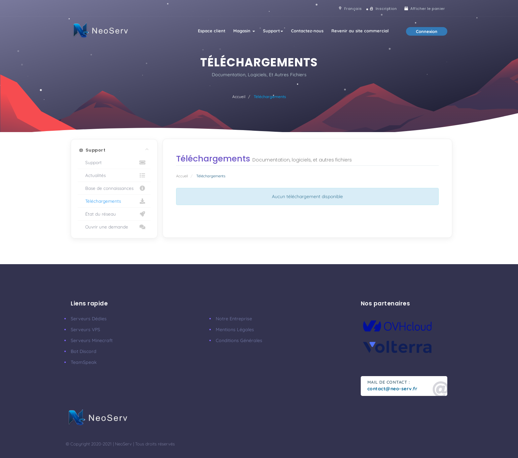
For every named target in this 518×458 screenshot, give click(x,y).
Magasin (244, 30)
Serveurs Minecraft (92, 340)
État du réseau (114, 214)
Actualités (114, 175)
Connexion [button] (426, 31)
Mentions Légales (235, 330)
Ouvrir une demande (114, 227)
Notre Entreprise (234, 319)
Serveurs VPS (85, 330)
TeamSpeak (84, 362)
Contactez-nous (307, 30)
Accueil (238, 96)
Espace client (211, 30)
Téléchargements (114, 201)
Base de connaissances (114, 188)
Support (273, 30)
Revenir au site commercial (360, 30)
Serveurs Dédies (89, 319)
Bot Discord (83, 351)
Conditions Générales (239, 340)
